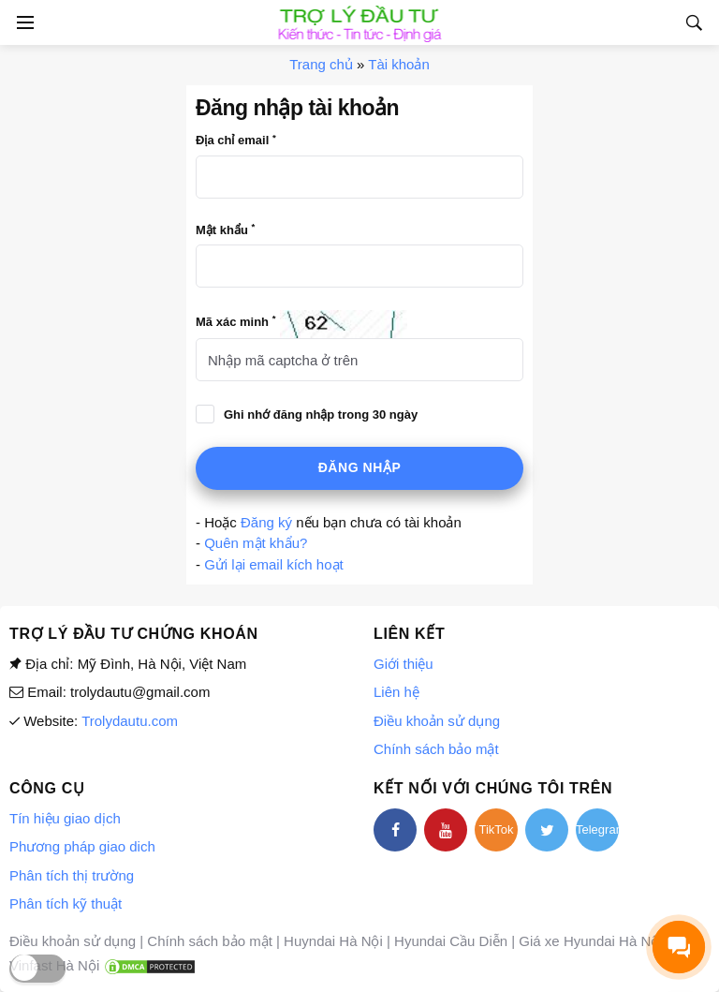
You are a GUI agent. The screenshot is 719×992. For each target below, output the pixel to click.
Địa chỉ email (236, 140)
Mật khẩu (225, 229)
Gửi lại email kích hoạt (274, 564)
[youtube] (445, 829)
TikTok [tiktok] (495, 829)
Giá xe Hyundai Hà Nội (590, 941)
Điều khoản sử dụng (437, 721)
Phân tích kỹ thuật (65, 903)
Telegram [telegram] (597, 829)
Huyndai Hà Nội (333, 941)
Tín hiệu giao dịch (65, 818)
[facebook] (395, 829)
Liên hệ (396, 692)
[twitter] (546, 829)
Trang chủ (321, 64)
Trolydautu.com (129, 721)
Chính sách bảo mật (436, 749)
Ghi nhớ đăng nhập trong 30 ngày (321, 414)
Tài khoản (399, 64)
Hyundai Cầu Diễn (450, 941)
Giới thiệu (403, 664)
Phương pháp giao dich (82, 846)
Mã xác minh (235, 321)
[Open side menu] (22, 22)
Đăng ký (266, 522)
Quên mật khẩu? (255, 543)
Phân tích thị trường (71, 875)
